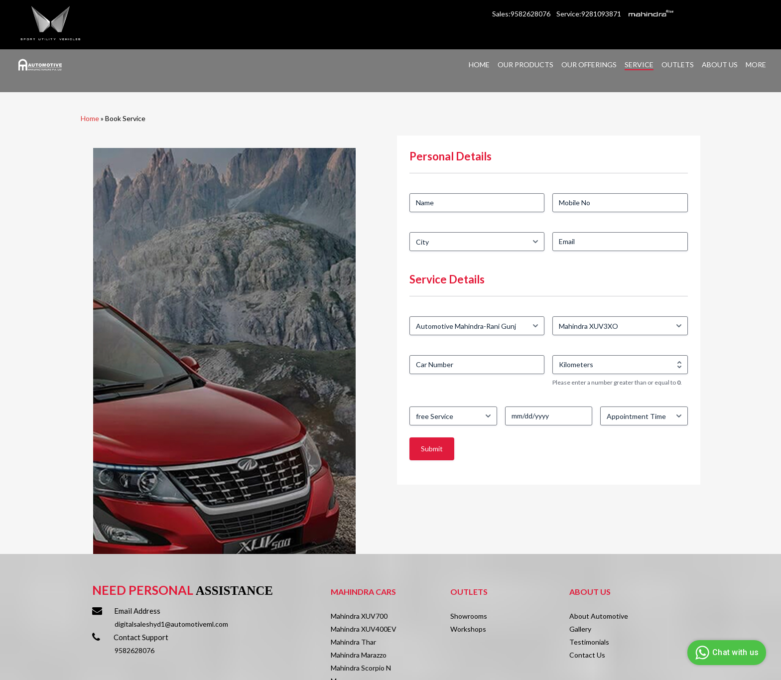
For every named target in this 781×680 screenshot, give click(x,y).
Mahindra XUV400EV (363, 629)
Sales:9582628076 (522, 13)
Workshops (468, 629)
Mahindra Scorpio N (361, 668)
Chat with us (725, 653)
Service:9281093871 (588, 13)
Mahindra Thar (353, 642)
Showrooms (468, 616)
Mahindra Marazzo (359, 655)
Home (90, 118)
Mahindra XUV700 (359, 616)
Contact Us (587, 655)
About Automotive (598, 616)
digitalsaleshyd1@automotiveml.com (171, 624)
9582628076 (134, 650)
